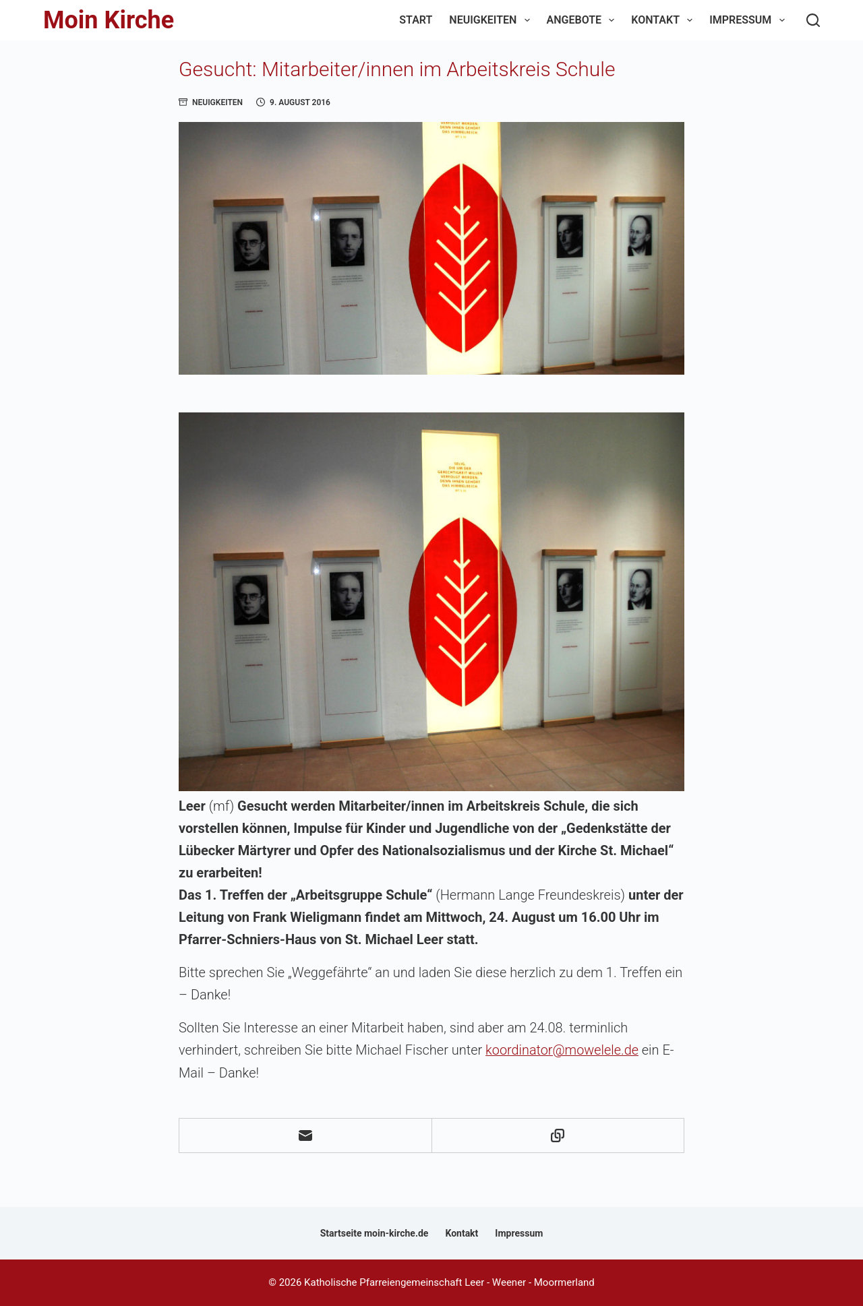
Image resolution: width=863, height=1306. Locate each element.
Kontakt (664, 20)
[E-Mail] (305, 1135)
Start (415, 19)
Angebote (583, 20)
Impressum (749, 20)
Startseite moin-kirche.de (374, 1232)
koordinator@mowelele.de (562, 1050)
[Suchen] (813, 20)
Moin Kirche (108, 20)
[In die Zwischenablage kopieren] (558, 1135)
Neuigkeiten (492, 20)
